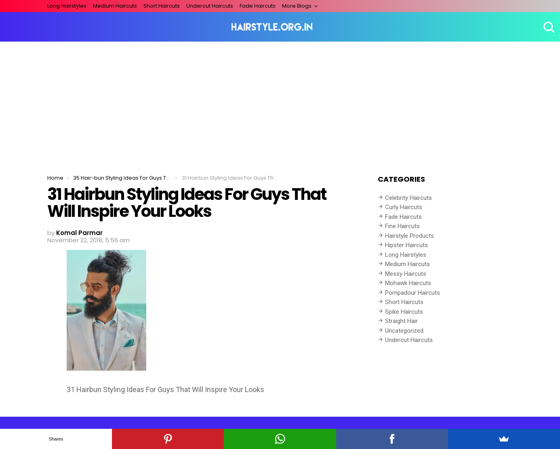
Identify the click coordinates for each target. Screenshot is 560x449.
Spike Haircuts (404, 311)
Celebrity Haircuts (408, 197)
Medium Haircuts (115, 6)
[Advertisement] (280, 102)
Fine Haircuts (402, 226)
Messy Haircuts (405, 273)
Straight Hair (401, 321)
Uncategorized (404, 330)
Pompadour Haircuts (412, 292)
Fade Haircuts (258, 6)
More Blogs (297, 6)
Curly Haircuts (403, 207)
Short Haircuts (161, 6)
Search (548, 27)
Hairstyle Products (409, 235)
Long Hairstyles (66, 6)
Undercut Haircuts (209, 6)
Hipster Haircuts (406, 245)
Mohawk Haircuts (408, 283)
